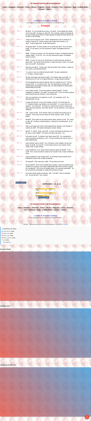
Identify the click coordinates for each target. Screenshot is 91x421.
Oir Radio (87, 417)
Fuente (65, 224)
